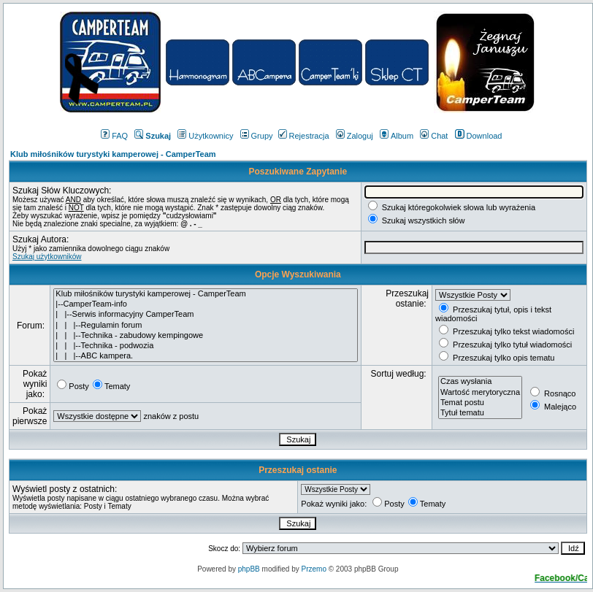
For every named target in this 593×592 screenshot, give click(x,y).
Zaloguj (354, 135)
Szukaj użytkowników (46, 257)
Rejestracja (303, 135)
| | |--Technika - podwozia (205, 346)
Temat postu (480, 403)
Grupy (256, 135)
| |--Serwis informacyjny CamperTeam (205, 315)
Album (396, 135)
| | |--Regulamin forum (205, 325)
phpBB (249, 569)
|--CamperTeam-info (205, 304)
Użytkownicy (205, 135)
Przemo (313, 569)
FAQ (114, 135)
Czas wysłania (480, 382)
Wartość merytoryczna (480, 393)
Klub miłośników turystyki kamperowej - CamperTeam (113, 154)
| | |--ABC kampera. (205, 356)
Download (478, 135)
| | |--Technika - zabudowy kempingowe (205, 336)
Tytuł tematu (480, 413)
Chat (434, 135)
